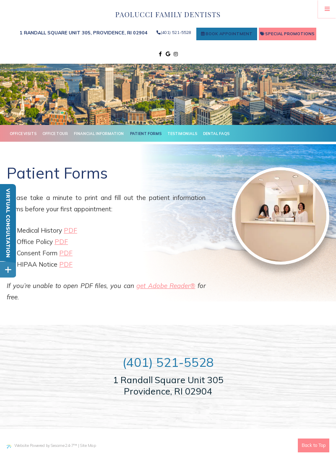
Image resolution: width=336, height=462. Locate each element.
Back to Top (314, 445)
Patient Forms (145, 133)
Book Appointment (227, 33)
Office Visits (23, 133)
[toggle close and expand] (8, 269)
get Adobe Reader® (165, 286)
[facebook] (160, 54)
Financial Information (99, 133)
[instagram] (176, 54)
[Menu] (327, 9)
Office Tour (55, 133)
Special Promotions (287, 33)
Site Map (88, 445)
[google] (168, 54)
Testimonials (182, 133)
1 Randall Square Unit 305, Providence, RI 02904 (84, 33)
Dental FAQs (216, 133)
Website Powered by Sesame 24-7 (42, 445)
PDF (70, 230)
